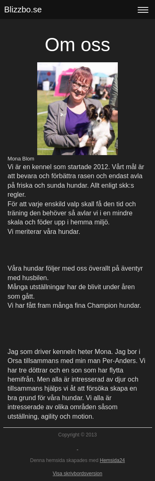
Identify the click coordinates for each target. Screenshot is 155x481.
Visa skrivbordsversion (78, 473)
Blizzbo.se (23, 9)
